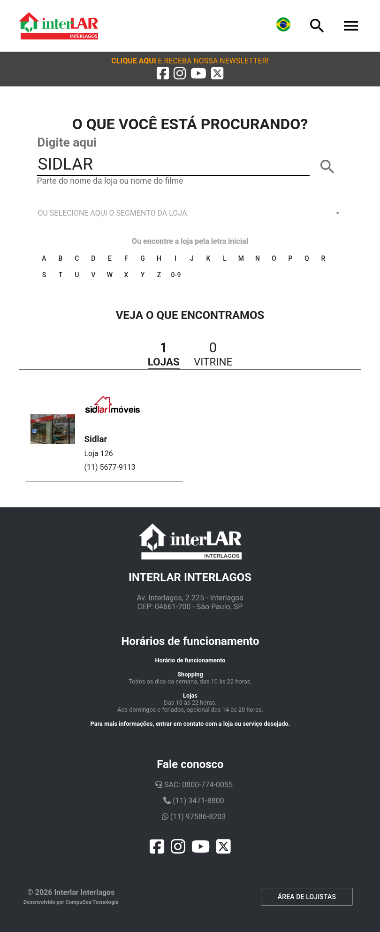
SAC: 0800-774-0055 (194, 784)
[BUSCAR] (327, 167)
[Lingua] (283, 26)
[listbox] (190, 213)
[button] (189, 60)
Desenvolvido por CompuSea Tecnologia (71, 902)
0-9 (176, 275)
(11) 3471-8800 (193, 800)
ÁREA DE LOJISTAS (307, 897)
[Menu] (351, 26)
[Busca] (317, 26)
